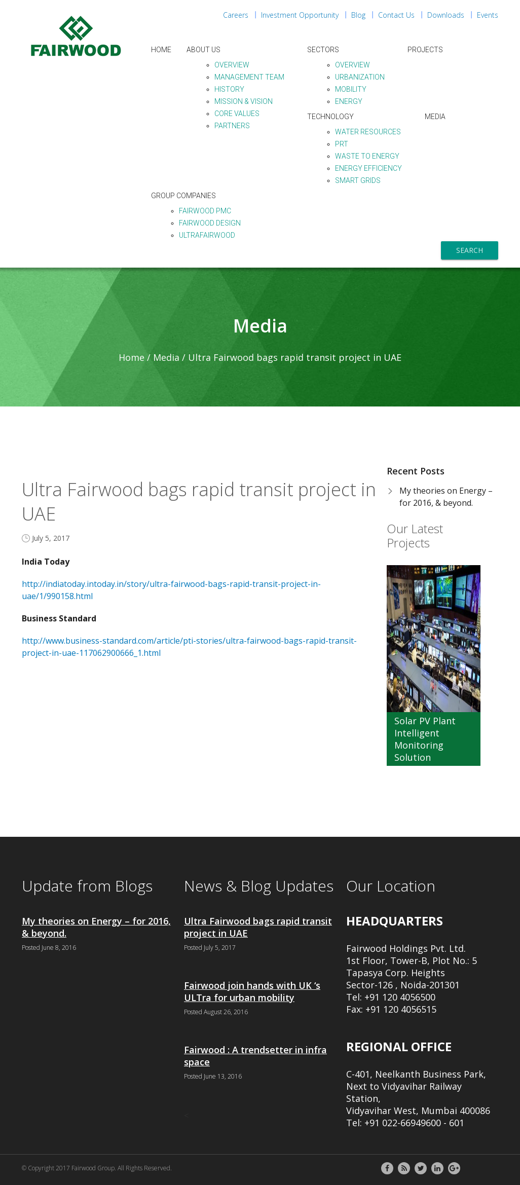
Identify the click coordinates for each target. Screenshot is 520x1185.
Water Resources (368, 132)
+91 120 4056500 (399, 997)
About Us (203, 50)
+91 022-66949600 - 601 (414, 1123)
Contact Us (396, 15)
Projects (425, 50)
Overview (231, 65)
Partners (232, 126)
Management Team (249, 77)
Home (161, 50)
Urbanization (360, 77)
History (229, 89)
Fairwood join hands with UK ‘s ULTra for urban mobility (252, 991)
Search (469, 250)
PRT (341, 144)
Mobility (350, 89)
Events (487, 15)
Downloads (445, 15)
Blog (358, 15)
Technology (330, 117)
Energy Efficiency (368, 168)
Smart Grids (358, 180)
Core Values (236, 113)
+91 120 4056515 (400, 1009)
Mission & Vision (243, 101)
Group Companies (183, 196)
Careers (235, 15)
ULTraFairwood (207, 235)
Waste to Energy (367, 156)
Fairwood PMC (205, 211)
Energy (348, 101)
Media (435, 117)
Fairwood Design (210, 223)
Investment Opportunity (300, 15)
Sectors (323, 50)
